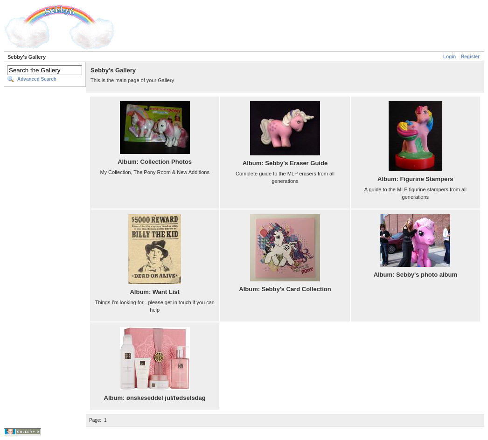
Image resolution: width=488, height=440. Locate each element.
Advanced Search (36, 79)
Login (449, 56)
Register (470, 56)
